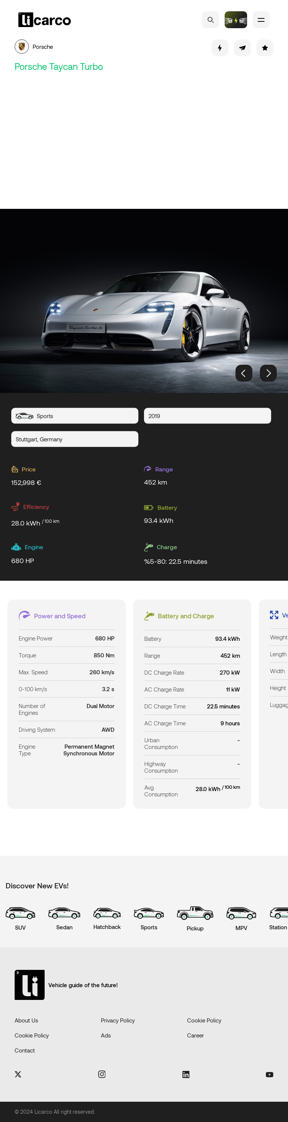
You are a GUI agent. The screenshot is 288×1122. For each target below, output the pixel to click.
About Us (26, 1020)
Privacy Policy (118, 1020)
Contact (25, 1050)
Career (195, 1035)
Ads (106, 1035)
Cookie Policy (204, 1020)
